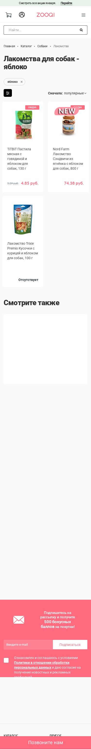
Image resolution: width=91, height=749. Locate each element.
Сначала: (55, 93)
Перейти (66, 3)
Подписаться (70, 645)
